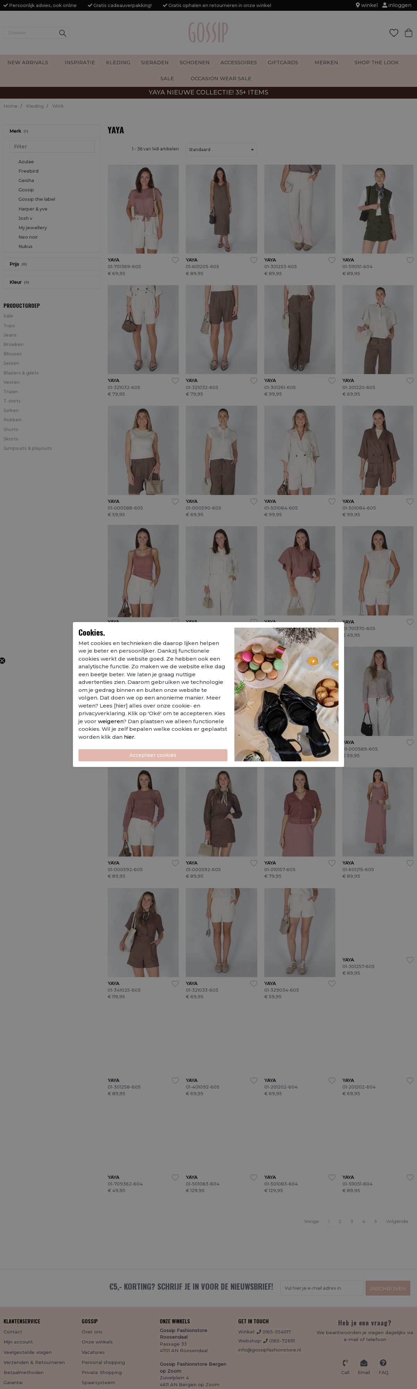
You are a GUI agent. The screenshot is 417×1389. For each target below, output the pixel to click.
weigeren (110, 721)
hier (129, 737)
